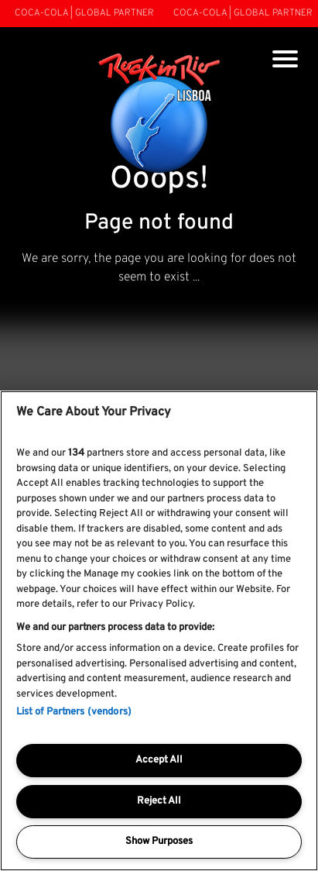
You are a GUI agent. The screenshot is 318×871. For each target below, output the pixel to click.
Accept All (159, 760)
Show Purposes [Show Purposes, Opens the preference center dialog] (159, 841)
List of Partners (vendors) (74, 712)
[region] (159, 631)
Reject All (159, 801)
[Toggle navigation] (285, 61)
